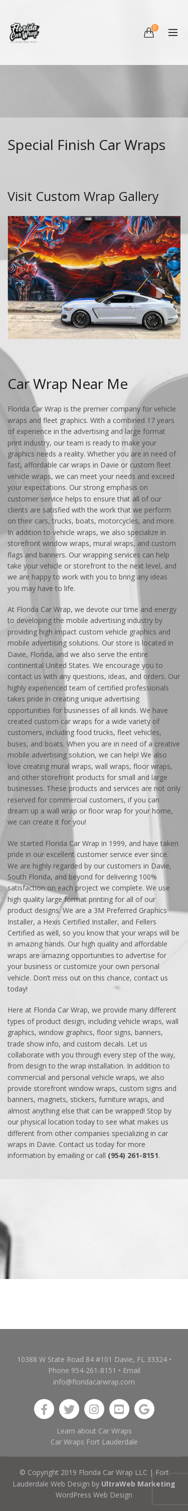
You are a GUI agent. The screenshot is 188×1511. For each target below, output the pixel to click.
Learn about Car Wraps (94, 1431)
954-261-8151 (93, 1370)
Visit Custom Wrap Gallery (83, 196)
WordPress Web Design (94, 1495)
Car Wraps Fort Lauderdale (94, 1441)
